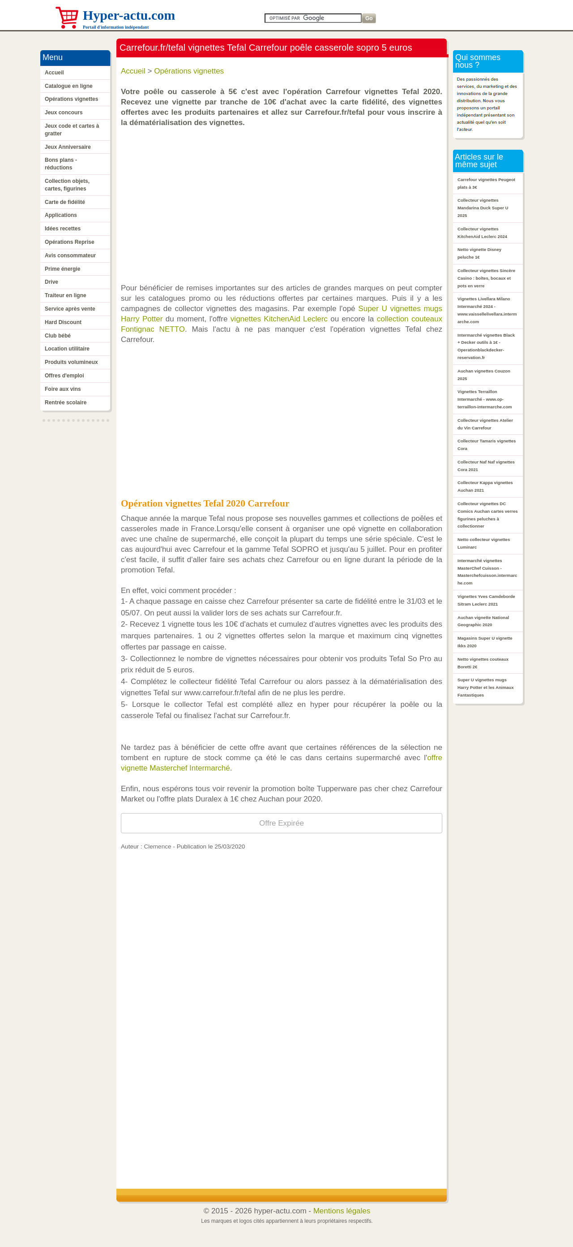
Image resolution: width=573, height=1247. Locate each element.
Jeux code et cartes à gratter (72, 130)
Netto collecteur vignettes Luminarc (484, 543)
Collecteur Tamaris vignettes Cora (487, 444)
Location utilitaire (67, 349)
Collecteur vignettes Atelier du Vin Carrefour (485, 424)
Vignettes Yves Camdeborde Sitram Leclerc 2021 (486, 600)
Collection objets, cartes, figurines (67, 185)
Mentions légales (342, 1211)
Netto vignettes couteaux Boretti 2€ (483, 663)
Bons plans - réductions (61, 164)
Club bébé (58, 336)
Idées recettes (63, 228)
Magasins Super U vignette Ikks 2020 (485, 642)
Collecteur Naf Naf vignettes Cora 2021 (486, 465)
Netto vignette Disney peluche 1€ (479, 253)
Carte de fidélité (65, 202)
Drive (51, 282)
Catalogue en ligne (69, 86)
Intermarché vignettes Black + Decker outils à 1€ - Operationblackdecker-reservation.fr (486, 346)
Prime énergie (62, 269)
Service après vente (70, 309)
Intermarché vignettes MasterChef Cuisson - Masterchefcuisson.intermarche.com (487, 571)
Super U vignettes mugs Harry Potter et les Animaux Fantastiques (485, 687)
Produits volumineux (71, 362)
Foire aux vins (63, 389)
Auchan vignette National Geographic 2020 (483, 621)
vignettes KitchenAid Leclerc (279, 319)
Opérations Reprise (69, 242)
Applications (61, 215)
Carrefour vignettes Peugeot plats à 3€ (486, 183)
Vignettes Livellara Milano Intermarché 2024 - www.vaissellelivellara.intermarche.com (487, 310)
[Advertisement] (284, 201)
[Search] (313, 18)
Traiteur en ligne (65, 295)
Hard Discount (63, 322)
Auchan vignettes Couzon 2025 (484, 374)
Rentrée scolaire (65, 402)
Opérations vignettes (71, 99)
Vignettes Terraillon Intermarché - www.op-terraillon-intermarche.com (485, 399)
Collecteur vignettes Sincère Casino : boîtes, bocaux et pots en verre (486, 278)
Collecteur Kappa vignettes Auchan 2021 (485, 486)
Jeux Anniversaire (68, 147)
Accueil (54, 72)
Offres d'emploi (64, 375)
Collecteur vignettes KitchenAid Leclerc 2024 (482, 232)
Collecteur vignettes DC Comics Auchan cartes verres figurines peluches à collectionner (488, 514)
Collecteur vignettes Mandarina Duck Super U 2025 (483, 208)
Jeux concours (64, 112)
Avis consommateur (70, 255)
